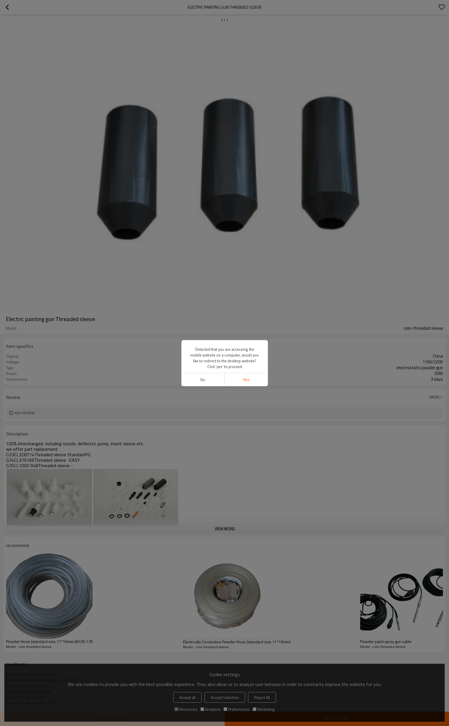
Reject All (262, 697)
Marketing (264, 709)
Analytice (210, 709)
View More (225, 529)
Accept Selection (225, 697)
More (435, 397)
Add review (25, 413)
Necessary (186, 709)
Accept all (187, 697)
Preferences (236, 709)
